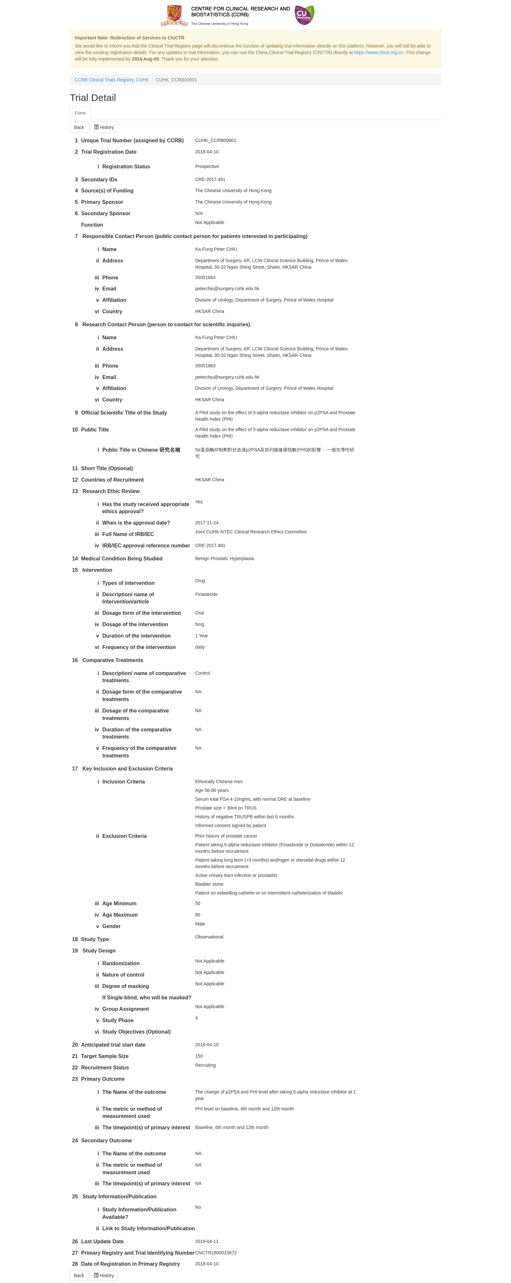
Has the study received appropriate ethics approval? (145, 508)
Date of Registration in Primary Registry (130, 1264)
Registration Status (126, 166)
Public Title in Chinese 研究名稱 (141, 450)
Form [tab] (80, 113)
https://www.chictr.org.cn (378, 52)
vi (97, 311)
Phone (110, 277)
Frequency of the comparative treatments (139, 751)
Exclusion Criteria (124, 836)
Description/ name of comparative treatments (144, 677)
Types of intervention (128, 583)
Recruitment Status (105, 1067)
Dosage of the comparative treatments (135, 714)
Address (112, 260)
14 (75, 558)
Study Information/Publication (119, 1196)
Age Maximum (120, 915)
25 (75, 1196)
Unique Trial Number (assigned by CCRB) (132, 140)
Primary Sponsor (102, 202)
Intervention (97, 570)
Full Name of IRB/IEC (128, 534)
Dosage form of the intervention (141, 613)
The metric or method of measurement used (132, 1112)
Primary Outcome (102, 1079)
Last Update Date (102, 1241)
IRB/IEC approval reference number (146, 545)
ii (97, 260)
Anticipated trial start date (113, 1045)
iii (97, 277)
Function (92, 225)
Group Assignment (125, 1009)
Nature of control (123, 975)
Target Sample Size (105, 1056)
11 (75, 468)
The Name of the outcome (134, 1092)
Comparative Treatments (112, 660)
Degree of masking (125, 986)
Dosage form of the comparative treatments (142, 695)
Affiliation (114, 300)
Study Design (99, 950)
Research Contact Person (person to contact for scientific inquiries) (166, 324)
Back (79, 127)
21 (75, 1056)
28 (75, 1264)
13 (75, 491)
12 (75, 480)
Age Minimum (119, 903)
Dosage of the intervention (135, 624)
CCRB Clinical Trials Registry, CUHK (112, 79)
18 (75, 939)
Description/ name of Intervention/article (128, 598)
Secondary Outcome (106, 1140)
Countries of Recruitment (112, 480)
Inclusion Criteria (123, 781)
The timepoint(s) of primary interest (146, 1127)
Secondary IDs (99, 179)
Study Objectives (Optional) (136, 1032)
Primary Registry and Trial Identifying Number (138, 1253)
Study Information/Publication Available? (139, 1213)
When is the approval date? (136, 523)
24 (75, 1140)
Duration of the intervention (136, 636)
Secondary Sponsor (105, 213)
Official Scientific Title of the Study (124, 413)
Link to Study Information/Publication (148, 1228)
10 (75, 429)
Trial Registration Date (109, 152)
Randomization (121, 963)
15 (75, 570)
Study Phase (118, 1020)
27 (75, 1253)
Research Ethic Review (110, 491)
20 (75, 1045)
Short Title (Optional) (107, 468)
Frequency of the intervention (139, 647)
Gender (111, 926)
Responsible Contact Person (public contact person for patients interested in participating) (195, 236)
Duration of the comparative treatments (136, 733)
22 (75, 1067)
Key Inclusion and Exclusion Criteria (127, 768)
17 (75, 768)
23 (75, 1079)
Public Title (95, 429)
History (104, 127)
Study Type (95, 939)
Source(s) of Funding (107, 190)
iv (97, 288)
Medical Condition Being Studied (122, 558)
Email (109, 288)
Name (109, 249)
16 (75, 660)
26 (75, 1241)
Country (112, 311)
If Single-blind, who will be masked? (147, 997)
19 (75, 950)
